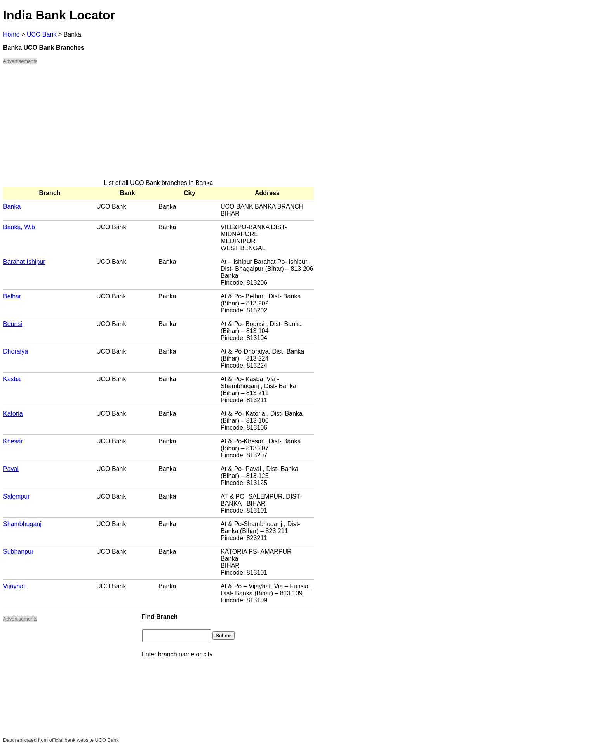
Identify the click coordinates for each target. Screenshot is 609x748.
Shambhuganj (22, 524)
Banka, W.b (19, 227)
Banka (12, 206)
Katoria (13, 413)
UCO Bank (41, 34)
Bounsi (12, 324)
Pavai (11, 469)
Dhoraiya (15, 351)
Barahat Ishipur (24, 261)
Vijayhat (14, 586)
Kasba (12, 379)
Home (11, 34)
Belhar (12, 296)
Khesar (13, 441)
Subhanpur (18, 551)
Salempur (16, 496)
